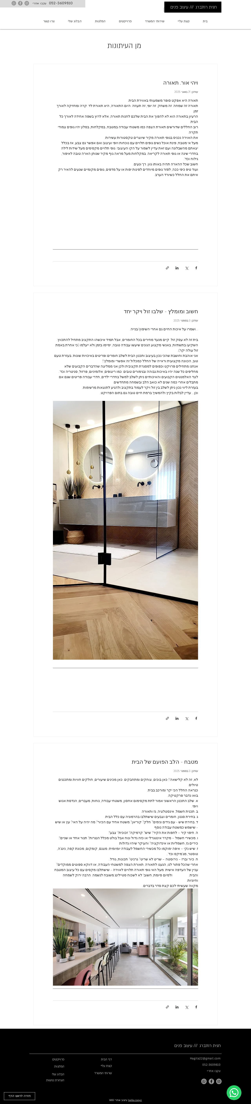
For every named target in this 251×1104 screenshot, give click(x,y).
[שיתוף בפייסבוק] (196, 268)
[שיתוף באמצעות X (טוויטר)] (186, 268)
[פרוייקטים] (49, 1059)
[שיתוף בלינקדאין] (177, 268)
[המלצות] (49, 1066)
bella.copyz (135, 1100)
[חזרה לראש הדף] (19, 1096)
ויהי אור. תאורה (180, 83)
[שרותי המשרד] (97, 1073)
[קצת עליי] (97, 1066)
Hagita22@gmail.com (205, 1058)
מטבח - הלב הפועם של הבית (165, 762)
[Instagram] (27, 3)
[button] (154, 21)
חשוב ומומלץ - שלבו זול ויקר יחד (161, 311)
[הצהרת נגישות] (49, 1080)
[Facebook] (20, 3)
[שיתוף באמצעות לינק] (167, 268)
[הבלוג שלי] (49, 1074)
